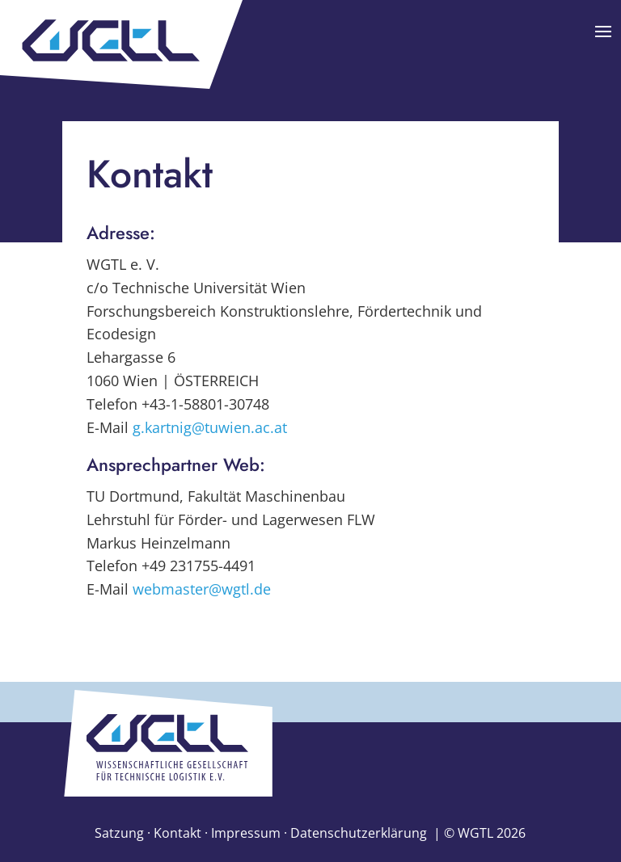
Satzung (119, 833)
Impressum (246, 833)
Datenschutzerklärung (358, 833)
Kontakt (177, 833)
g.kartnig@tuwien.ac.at (210, 427)
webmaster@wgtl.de (202, 589)
